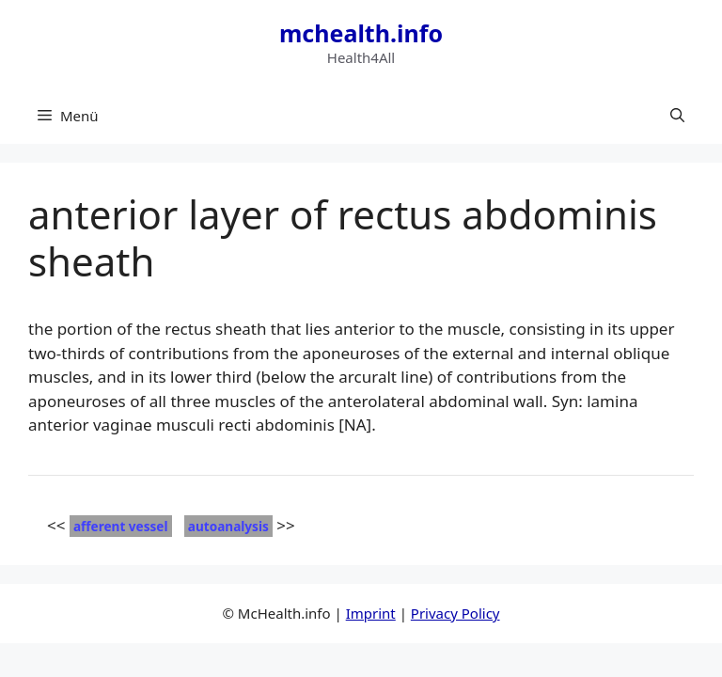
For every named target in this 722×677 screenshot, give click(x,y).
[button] (677, 115)
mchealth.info (361, 33)
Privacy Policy (455, 613)
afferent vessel (120, 526)
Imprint (371, 613)
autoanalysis (228, 526)
